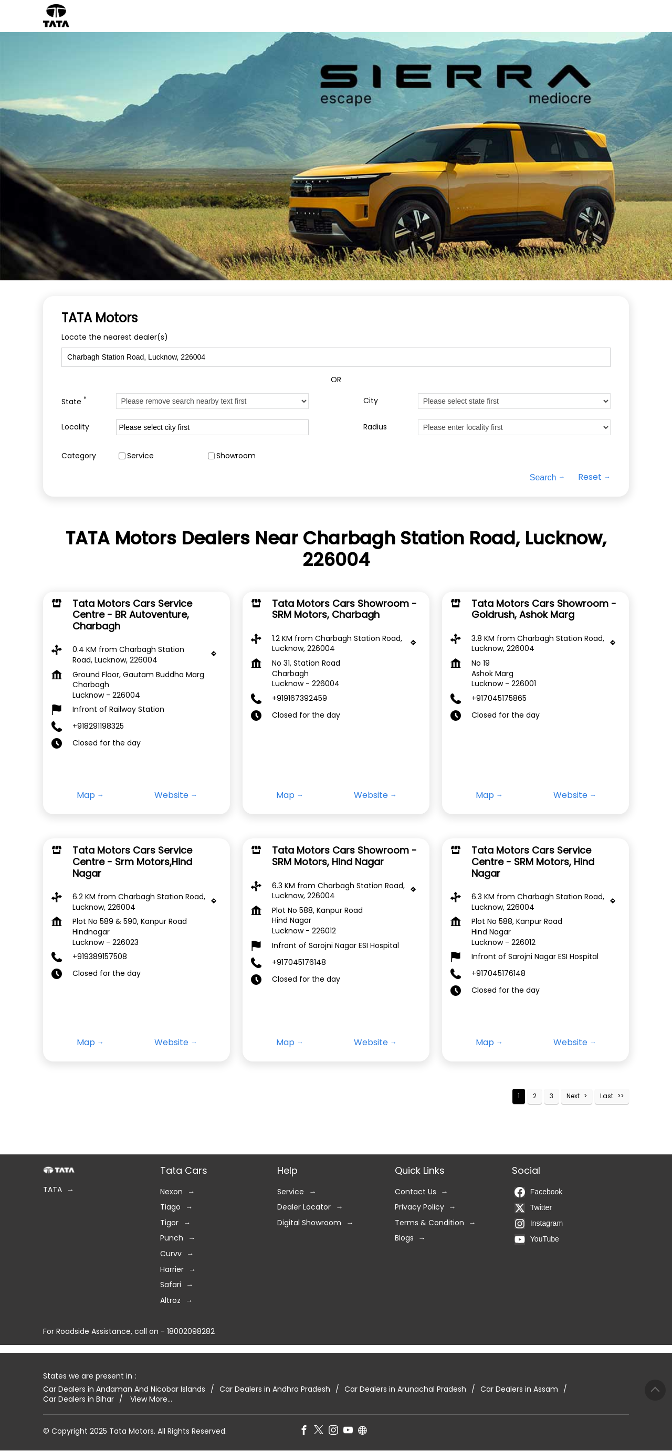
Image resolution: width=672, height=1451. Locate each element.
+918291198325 (98, 726)
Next (573, 1096)
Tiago (170, 1208)
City (370, 401)
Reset (590, 477)
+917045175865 (499, 698)
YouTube (536, 1239)
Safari (170, 1285)
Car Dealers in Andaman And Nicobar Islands (124, 1389)
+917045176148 (299, 962)
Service (140, 455)
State (74, 401)
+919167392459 (299, 698)
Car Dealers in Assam (519, 1389)
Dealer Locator (304, 1208)
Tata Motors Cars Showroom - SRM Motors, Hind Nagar (344, 856)
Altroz (170, 1301)
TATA (52, 1190)
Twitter (533, 1208)
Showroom (236, 455)
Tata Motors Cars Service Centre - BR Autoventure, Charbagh (132, 615)
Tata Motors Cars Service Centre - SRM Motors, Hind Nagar (532, 862)
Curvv (171, 1254)
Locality (75, 427)
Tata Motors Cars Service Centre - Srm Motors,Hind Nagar (132, 862)
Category (78, 455)
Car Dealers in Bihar (78, 1399)
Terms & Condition (429, 1223)
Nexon (171, 1192)
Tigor (169, 1223)
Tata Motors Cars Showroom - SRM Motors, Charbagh (344, 609)
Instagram (538, 1223)
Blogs (404, 1239)
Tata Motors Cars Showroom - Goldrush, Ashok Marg (543, 609)
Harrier (172, 1270)
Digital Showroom (309, 1223)
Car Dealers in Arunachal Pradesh (405, 1389)
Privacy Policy (419, 1208)
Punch (171, 1239)
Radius (375, 427)
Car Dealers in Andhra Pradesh (274, 1389)
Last (606, 1096)
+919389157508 (99, 957)
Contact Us (415, 1192)
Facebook (538, 1192)
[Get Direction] (216, 656)
